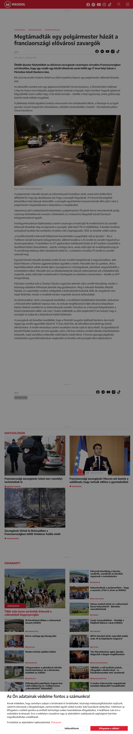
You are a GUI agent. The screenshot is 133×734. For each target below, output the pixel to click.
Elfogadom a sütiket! (109, 728)
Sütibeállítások (72, 728)
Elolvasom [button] (56, 722)
